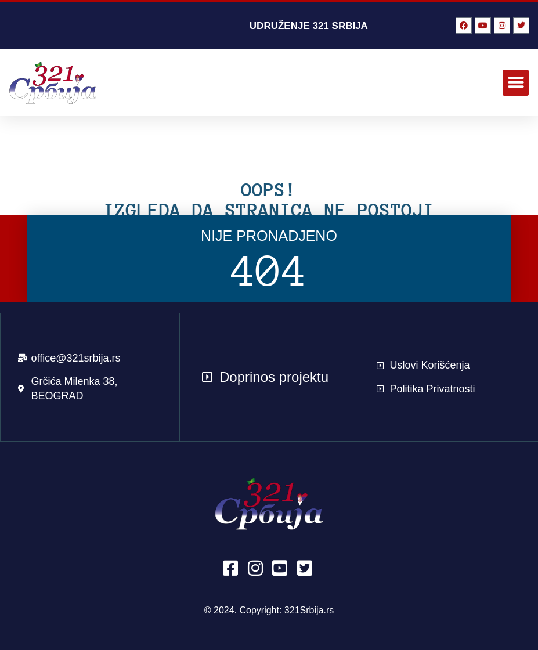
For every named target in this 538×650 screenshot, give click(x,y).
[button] (516, 83)
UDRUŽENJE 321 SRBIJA (309, 25)
